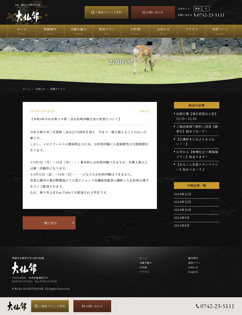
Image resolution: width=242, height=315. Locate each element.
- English (192, 271)
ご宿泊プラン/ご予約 (108, 12)
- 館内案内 (192, 258)
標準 (197, 8)
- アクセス (143, 271)
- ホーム (142, 258)
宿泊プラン (107, 31)
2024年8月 (182, 225)
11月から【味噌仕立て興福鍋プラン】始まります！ (197, 154)
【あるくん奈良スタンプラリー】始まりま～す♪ (197, 167)
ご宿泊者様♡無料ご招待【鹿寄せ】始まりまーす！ (197, 129)
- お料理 (142, 267)
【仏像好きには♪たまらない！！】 (195, 141)
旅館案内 (50, 31)
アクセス (192, 31)
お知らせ (163, 31)
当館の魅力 (78, 31)
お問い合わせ (154, 12)
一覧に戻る (49, 223)
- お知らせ (192, 267)
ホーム (22, 31)
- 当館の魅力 (145, 262)
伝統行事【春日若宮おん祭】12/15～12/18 (197, 116)
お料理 (135, 31)
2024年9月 (182, 218)
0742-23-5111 (211, 15)
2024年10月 (183, 210)
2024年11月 (182, 202)
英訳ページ (220, 31)
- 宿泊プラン (194, 262)
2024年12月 (183, 194)
